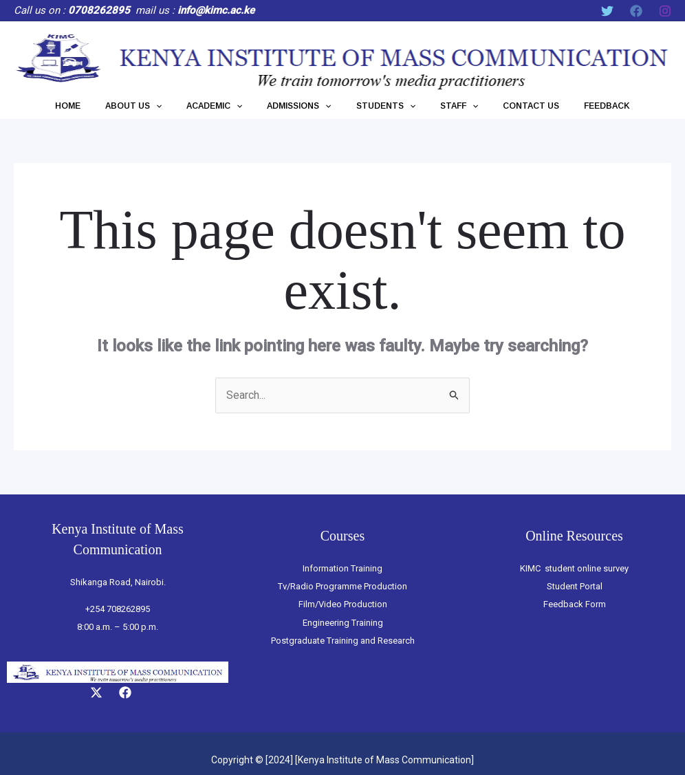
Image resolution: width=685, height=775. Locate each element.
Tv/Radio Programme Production (342, 586)
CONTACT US (510, 106)
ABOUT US (154, 106)
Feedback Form (574, 604)
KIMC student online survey (574, 568)
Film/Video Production (342, 604)
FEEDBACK (578, 106)
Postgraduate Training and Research (343, 640)
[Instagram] (665, 11)
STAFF (447, 106)
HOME (96, 106)
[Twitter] (607, 11)
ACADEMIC (226, 106)
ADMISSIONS (303, 106)
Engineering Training (343, 623)
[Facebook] (636, 11)
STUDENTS (381, 106)
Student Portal (574, 586)
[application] (176, 106)
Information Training (342, 568)
